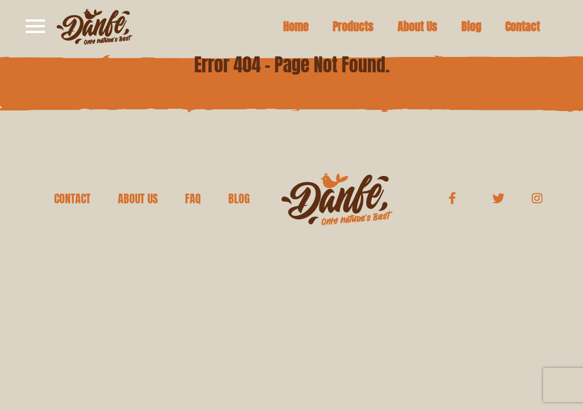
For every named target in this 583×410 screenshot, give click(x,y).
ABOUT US (138, 198)
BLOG (239, 198)
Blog (471, 26)
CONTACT (72, 198)
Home (296, 26)
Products (352, 26)
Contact (522, 26)
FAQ (193, 198)
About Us (417, 26)
